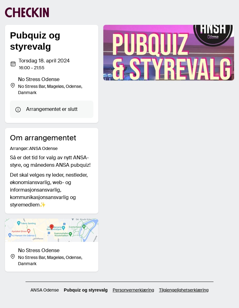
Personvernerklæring (133, 290)
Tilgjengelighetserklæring (184, 290)
